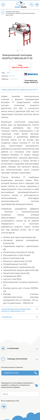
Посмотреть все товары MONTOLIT (31, 81)
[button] (17, 50)
